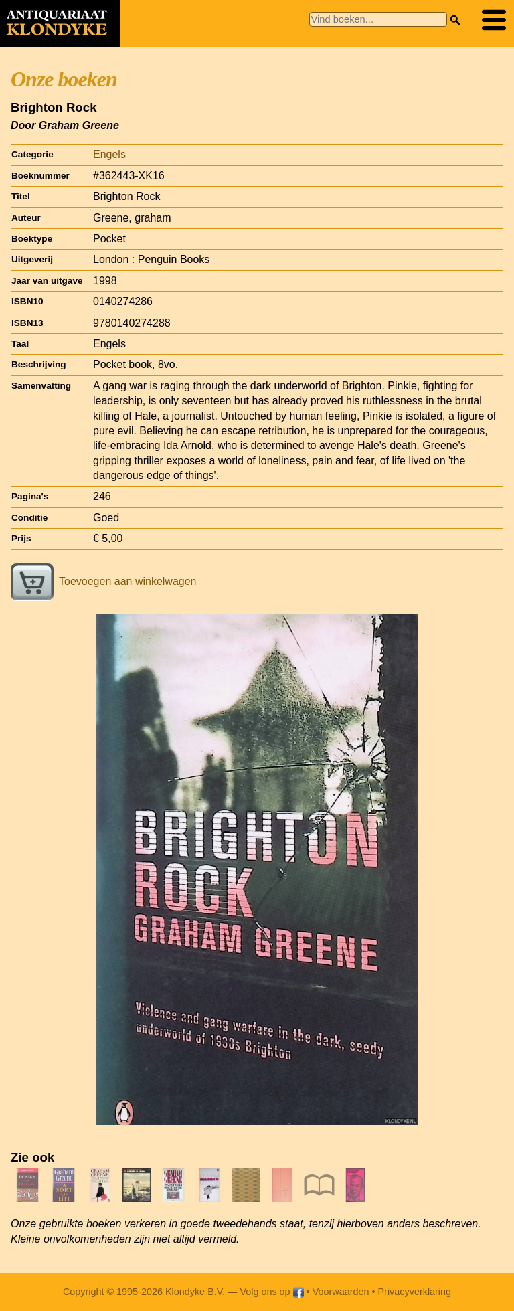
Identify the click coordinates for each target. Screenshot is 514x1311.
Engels (109, 154)
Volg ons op (271, 1291)
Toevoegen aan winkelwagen (103, 581)
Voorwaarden (341, 1291)
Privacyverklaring (415, 1291)
